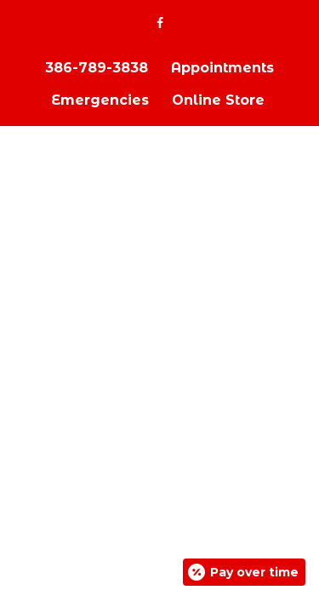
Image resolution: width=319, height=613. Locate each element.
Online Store (218, 100)
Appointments (222, 68)
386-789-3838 (96, 68)
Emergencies (100, 100)
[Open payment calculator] (244, 572)
